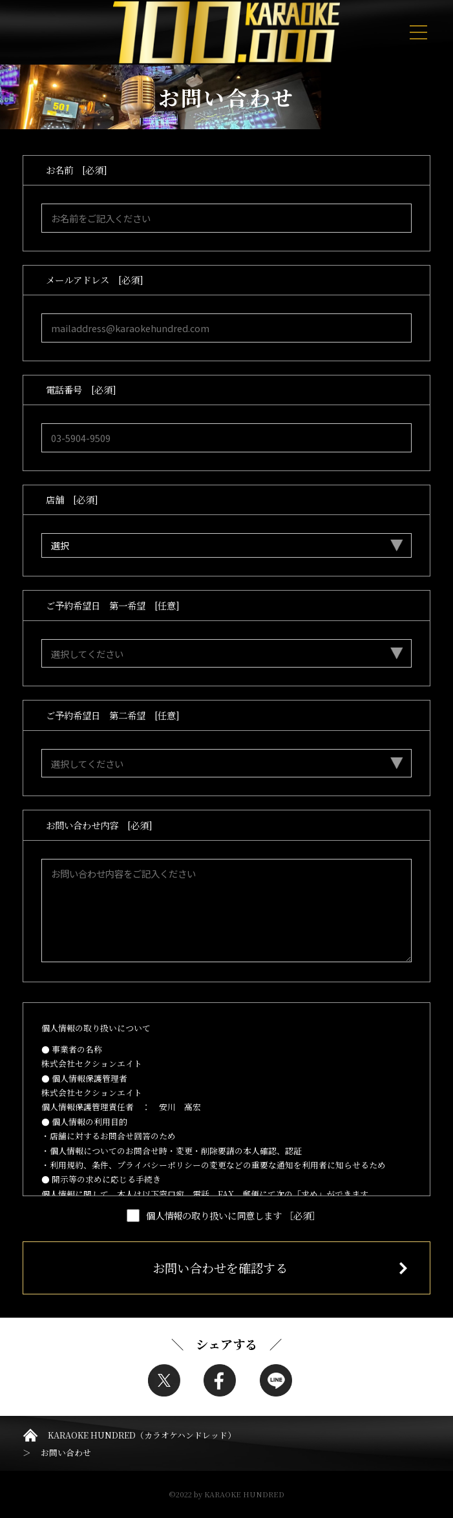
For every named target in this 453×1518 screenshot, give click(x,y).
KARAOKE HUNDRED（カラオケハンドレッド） (142, 1435)
